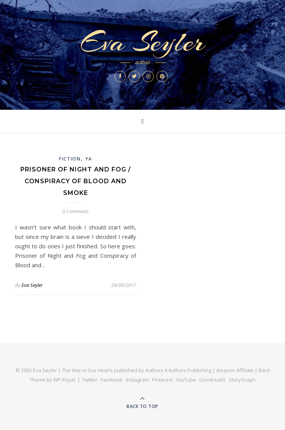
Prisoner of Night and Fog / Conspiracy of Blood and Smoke (75, 181)
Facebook (112, 379)
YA (88, 159)
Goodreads (212, 379)
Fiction (70, 159)
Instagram (137, 379)
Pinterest (162, 379)
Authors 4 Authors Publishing (178, 370)
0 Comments (75, 211)
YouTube (186, 379)
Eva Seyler (142, 42)
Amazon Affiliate (235, 370)
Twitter (90, 379)
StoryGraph (242, 379)
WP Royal (64, 379)
